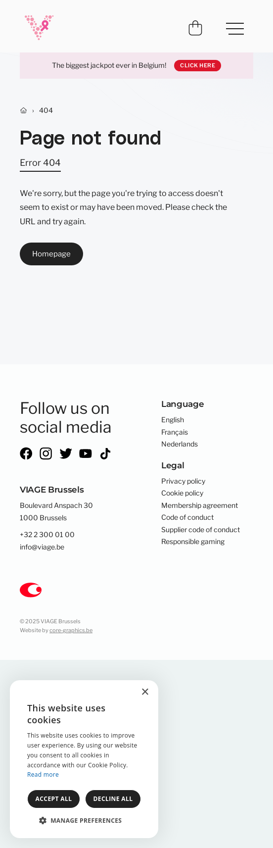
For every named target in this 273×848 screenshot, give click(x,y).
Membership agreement (199, 505)
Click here (197, 65)
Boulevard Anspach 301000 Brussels (56, 511)
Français (174, 432)
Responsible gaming (193, 541)
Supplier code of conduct (200, 529)
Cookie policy (182, 493)
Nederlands (179, 444)
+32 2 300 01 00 (47, 534)
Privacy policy (183, 481)
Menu (230, 24)
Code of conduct (187, 517)
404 (46, 110)
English (172, 419)
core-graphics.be (70, 630)
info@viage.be (42, 547)
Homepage (51, 253)
